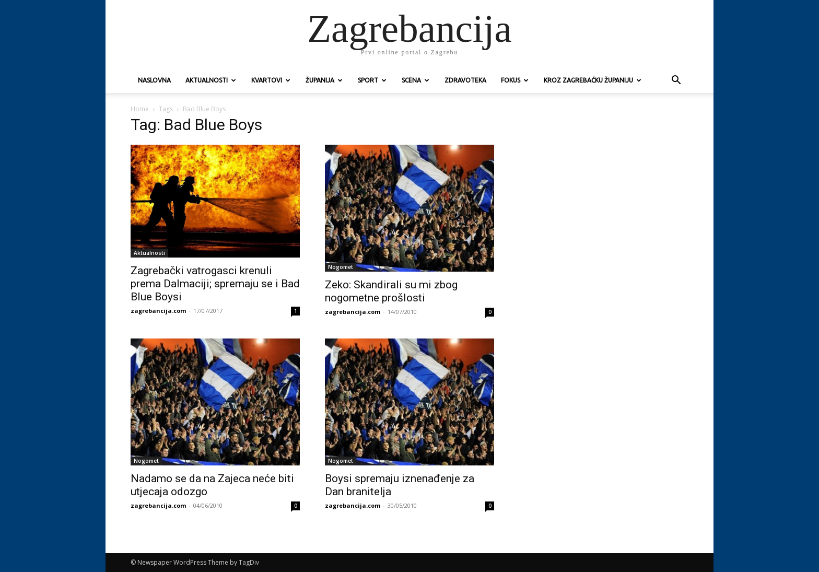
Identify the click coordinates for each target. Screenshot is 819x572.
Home (140, 108)
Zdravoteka (465, 80)
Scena (415, 80)
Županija (324, 80)
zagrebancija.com (158, 310)
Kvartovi (270, 80)
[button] (675, 81)
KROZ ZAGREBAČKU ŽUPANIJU (592, 80)
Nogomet (340, 267)
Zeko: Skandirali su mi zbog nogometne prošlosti (391, 291)
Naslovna (154, 80)
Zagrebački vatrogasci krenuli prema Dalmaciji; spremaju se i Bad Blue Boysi (215, 283)
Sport (372, 80)
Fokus (515, 80)
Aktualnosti (210, 80)
